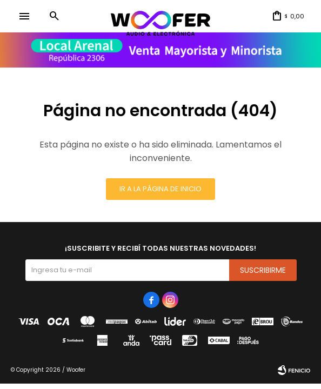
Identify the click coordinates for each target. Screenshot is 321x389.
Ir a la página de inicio (160, 189)
